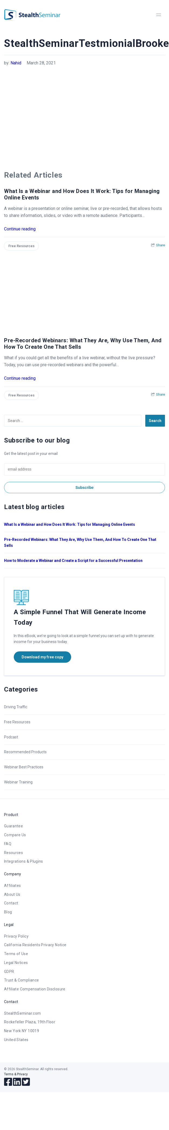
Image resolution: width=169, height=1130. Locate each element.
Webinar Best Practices (23, 767)
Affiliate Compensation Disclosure (34, 989)
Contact (11, 903)
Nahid (16, 62)
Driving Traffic (15, 707)
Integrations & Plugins (23, 861)
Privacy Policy (16, 936)
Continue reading (20, 228)
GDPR (9, 971)
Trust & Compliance (21, 980)
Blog (8, 912)
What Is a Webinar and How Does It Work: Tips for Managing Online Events (69, 524)
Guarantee (13, 826)
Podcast (11, 737)
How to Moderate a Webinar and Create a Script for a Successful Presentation (73, 560)
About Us (12, 894)
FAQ (7, 844)
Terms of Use (16, 954)
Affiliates (12, 885)
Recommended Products (25, 752)
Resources (13, 853)
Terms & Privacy (16, 1074)
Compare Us (15, 835)
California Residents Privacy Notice (35, 945)
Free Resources (21, 246)
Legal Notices (16, 962)
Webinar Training (18, 782)
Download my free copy (42, 657)
